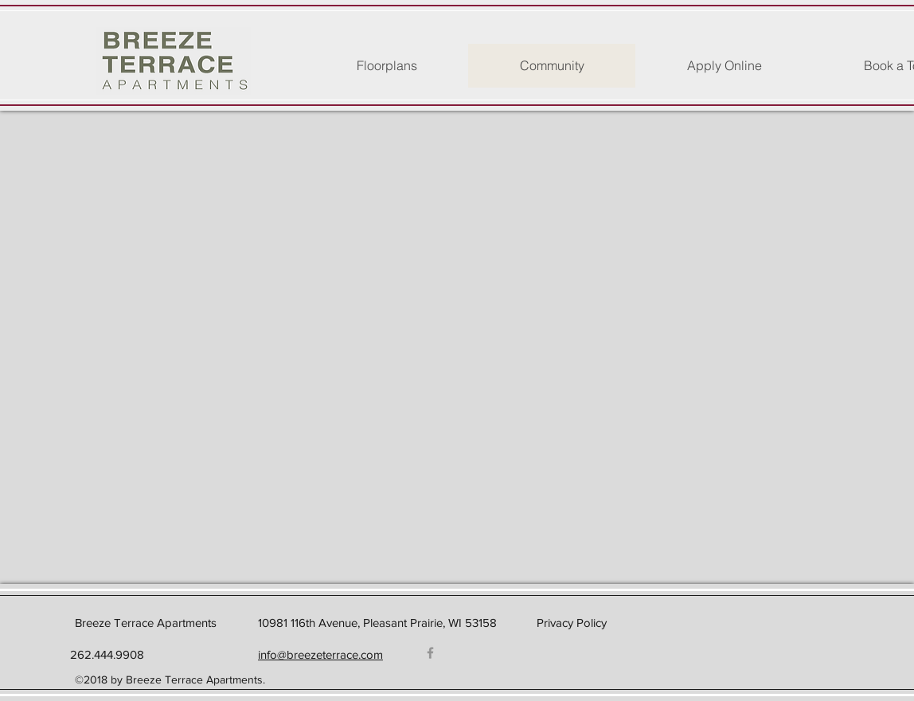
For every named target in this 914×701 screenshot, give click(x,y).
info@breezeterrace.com (320, 654)
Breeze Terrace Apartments (146, 622)
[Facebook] (430, 652)
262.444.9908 (105, 654)
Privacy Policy (572, 622)
